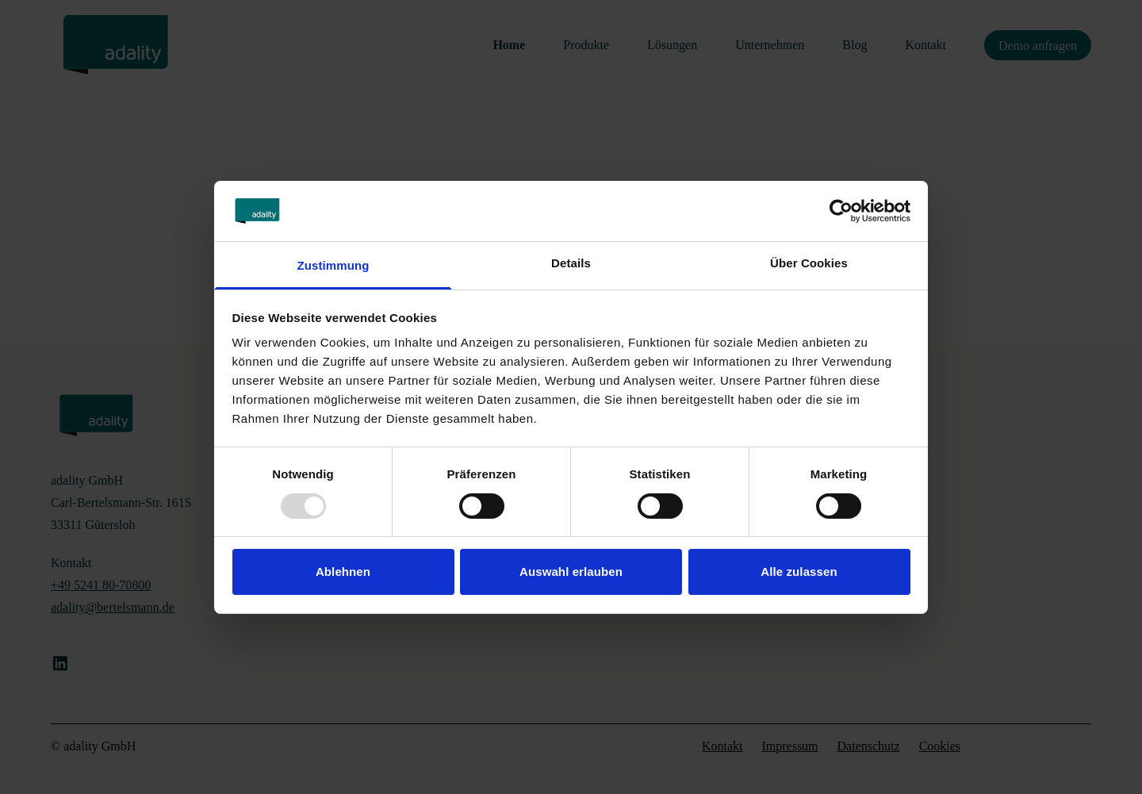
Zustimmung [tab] (333, 265)
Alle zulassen (799, 571)
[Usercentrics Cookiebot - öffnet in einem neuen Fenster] (841, 211)
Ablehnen (343, 571)
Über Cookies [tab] (809, 263)
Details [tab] (571, 263)
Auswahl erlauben (571, 571)
